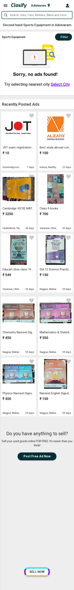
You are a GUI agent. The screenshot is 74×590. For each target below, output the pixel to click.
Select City (60, 84)
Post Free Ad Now (37, 456)
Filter (63, 37)
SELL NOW (37, 572)
